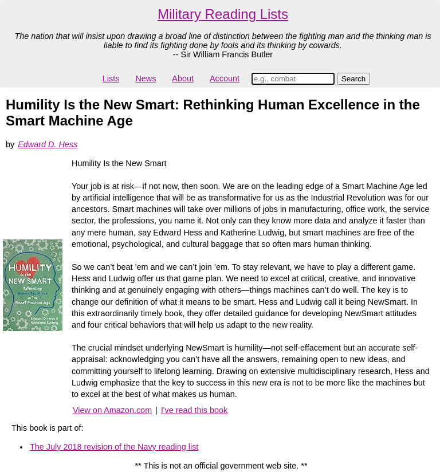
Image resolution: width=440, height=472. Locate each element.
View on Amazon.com (112, 410)
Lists (111, 78)
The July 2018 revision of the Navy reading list (114, 446)
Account (224, 78)
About (183, 78)
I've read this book (194, 410)
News (145, 78)
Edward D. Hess (47, 144)
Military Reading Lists (223, 14)
